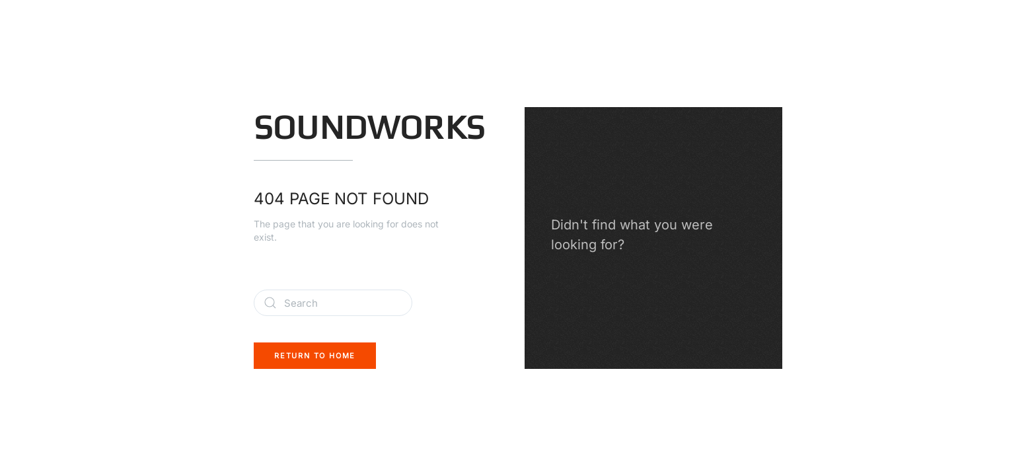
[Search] (333, 303)
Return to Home (314, 355)
